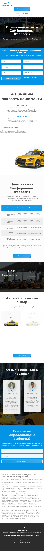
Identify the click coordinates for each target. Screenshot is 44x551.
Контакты (22, 537)
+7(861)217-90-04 (24, 543)
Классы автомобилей (27, 535)
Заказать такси (11, 78)
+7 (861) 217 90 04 (22, 13)
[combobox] (11, 67)
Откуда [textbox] (6, 67)
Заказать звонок (22, 9)
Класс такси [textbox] (7, 72)
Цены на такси (15, 535)
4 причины (7, 535)
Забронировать (22, 355)
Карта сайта (22, 545)
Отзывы (36, 535)
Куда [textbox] (26, 67)
